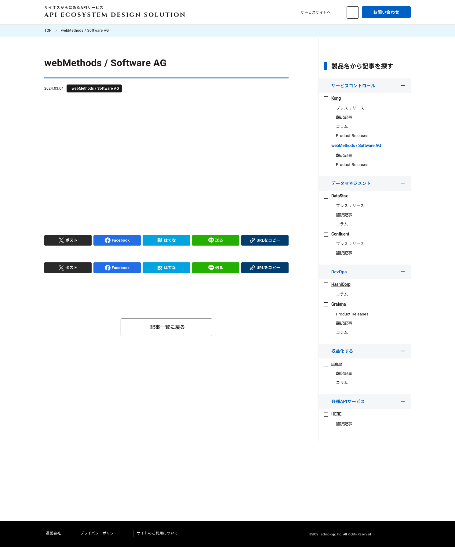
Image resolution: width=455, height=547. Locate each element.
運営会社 (56, 533)
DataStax (336, 195)
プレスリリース (347, 108)
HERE (332, 414)
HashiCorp (338, 284)
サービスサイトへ (319, 12)
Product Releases (350, 135)
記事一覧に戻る (167, 327)
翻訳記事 (341, 117)
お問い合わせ (386, 12)
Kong (332, 98)
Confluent (337, 234)
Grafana (335, 304)
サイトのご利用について (161, 533)
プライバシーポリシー (102, 533)
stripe (333, 363)
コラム (339, 126)
